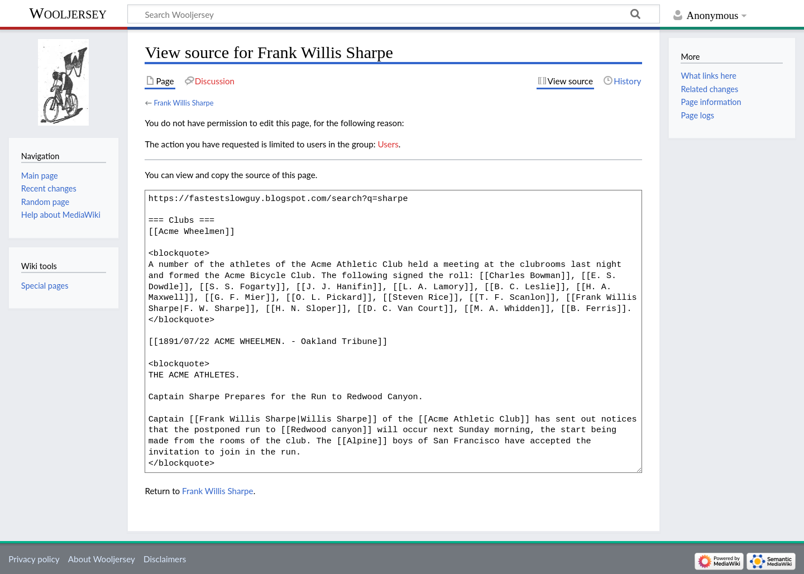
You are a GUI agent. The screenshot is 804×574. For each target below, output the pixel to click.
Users (387, 144)
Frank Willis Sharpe (183, 102)
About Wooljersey (101, 559)
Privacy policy (33, 559)
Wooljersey (68, 13)
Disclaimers (164, 559)
